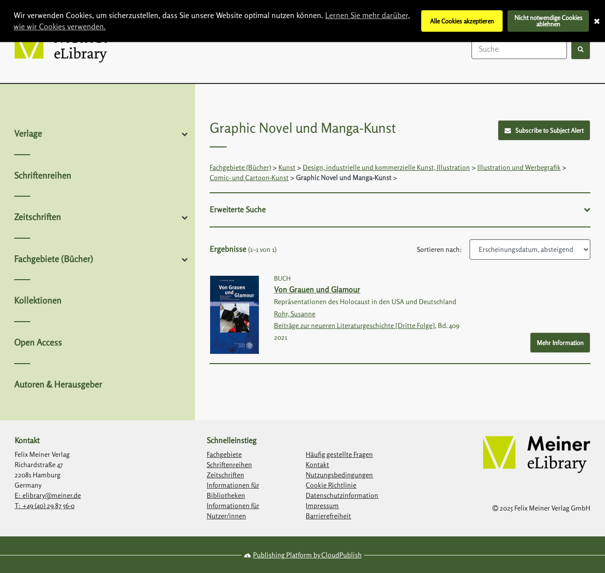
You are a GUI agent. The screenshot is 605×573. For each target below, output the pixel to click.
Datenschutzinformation (342, 495)
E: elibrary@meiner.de (48, 495)
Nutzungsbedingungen (339, 475)
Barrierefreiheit (328, 516)
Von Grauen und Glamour (317, 289)
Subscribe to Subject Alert (544, 130)
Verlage (28, 133)
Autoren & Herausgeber (58, 384)
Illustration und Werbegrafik (519, 167)
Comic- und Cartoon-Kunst (249, 177)
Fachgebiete (224, 454)
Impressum (322, 505)
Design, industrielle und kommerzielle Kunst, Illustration (386, 167)
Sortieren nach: (439, 249)
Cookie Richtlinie (331, 485)
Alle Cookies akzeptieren (462, 21)
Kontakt (317, 464)
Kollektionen (37, 300)
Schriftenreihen (42, 175)
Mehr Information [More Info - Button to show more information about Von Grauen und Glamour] (560, 343)
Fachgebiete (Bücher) (53, 258)
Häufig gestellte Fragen (339, 454)
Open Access (38, 342)
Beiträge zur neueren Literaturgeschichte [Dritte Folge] (354, 325)
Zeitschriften (37, 216)
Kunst (286, 167)
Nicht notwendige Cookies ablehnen (548, 21)
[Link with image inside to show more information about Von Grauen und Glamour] (234, 315)
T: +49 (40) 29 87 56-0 (45, 505)
